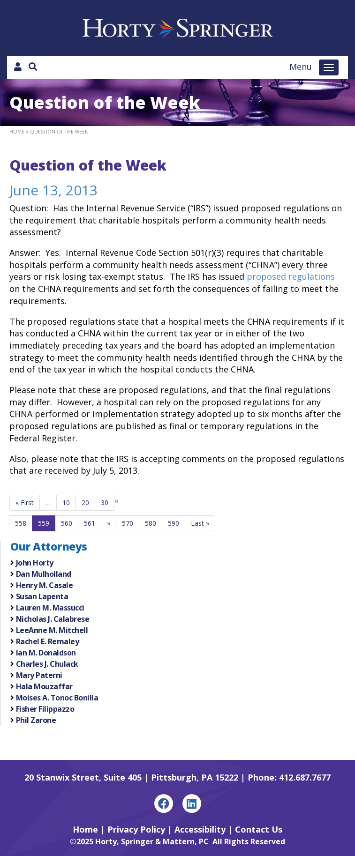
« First (24, 502)
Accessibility (200, 829)
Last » (200, 523)
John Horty (34, 563)
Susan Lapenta (42, 596)
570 (127, 523)
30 (104, 502)
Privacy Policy (136, 829)
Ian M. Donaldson (46, 653)
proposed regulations (291, 276)
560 (66, 523)
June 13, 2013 (53, 190)
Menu (300, 66)
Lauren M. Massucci (50, 608)
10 (66, 502)
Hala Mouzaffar (44, 686)
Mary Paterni (39, 675)
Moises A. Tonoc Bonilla (57, 697)
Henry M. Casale (44, 585)
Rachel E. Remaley (47, 641)
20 (85, 502)
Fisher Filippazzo (45, 709)
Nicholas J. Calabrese (53, 619)
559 (43, 523)
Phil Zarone (36, 720)
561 (89, 523)
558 (20, 523)
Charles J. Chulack (47, 664)
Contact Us (258, 829)
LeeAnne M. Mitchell (52, 630)
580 (150, 523)
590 (173, 523)
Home (16, 131)
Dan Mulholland (43, 574)
